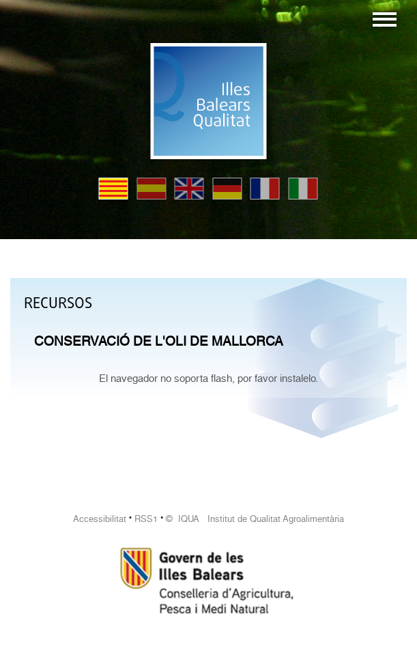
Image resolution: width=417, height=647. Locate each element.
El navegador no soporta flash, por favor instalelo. (208, 378)
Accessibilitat (99, 519)
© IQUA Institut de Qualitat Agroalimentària (255, 519)
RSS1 (146, 519)
